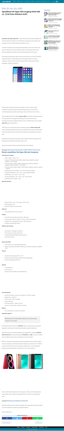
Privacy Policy (35, 427)
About (17, 427)
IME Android (35, 429)
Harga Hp (20, 1)
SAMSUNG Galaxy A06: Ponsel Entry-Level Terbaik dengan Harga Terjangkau (54, 41)
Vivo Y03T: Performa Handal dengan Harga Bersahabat (54, 36)
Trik (15, 1)
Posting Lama (39, 423)
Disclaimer (42, 427)
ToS (47, 427)
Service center (46, 1)
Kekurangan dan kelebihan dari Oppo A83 (17, 401)
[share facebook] (7, 418)
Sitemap (28, 427)
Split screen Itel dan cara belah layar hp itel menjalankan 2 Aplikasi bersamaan (54, 13)
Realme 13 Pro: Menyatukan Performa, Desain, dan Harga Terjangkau (54, 25)
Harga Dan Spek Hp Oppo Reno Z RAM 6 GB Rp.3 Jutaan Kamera (23, 150)
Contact (22, 427)
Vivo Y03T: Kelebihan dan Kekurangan (53, 31)
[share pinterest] (27, 418)
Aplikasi (34, 1)
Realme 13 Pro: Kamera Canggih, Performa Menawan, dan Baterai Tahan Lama (55, 19)
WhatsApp (28, 1)
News (39, 1)
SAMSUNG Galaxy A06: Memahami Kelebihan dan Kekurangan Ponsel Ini (53, 47)
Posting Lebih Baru (6, 423)
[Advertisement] (22, 25)
